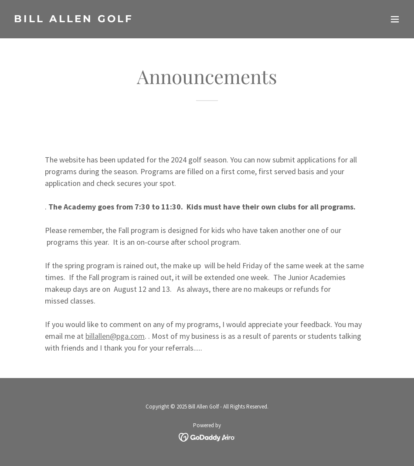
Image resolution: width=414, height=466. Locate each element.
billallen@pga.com (115, 336)
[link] (73, 19)
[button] (395, 19)
